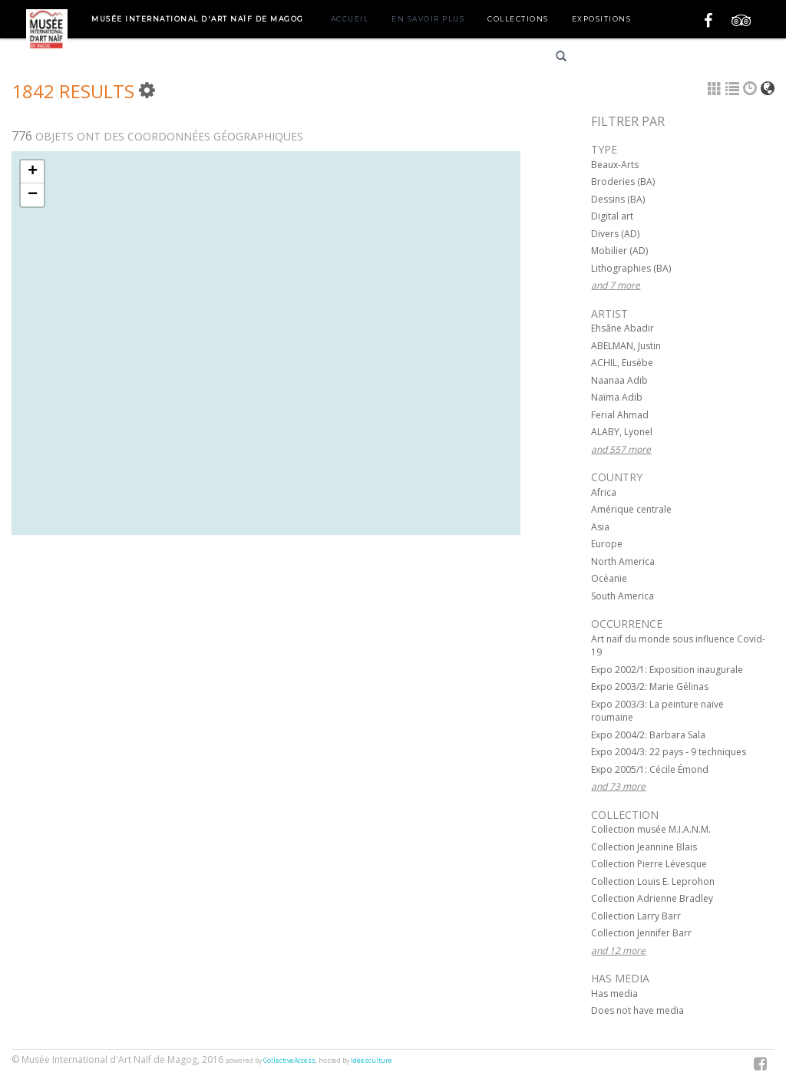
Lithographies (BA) (631, 268)
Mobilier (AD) (619, 250)
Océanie (609, 578)
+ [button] (33, 171)
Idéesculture (371, 1060)
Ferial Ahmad (620, 414)
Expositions (602, 19)
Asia (600, 526)
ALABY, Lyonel (621, 431)
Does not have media (637, 1010)
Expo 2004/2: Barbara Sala (648, 734)
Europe (607, 543)
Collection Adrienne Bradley (652, 898)
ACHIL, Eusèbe (622, 362)
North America (623, 561)
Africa (603, 492)
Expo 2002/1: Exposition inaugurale (667, 669)
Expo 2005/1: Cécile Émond (649, 769)
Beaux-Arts (615, 164)
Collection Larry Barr (636, 916)
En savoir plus (427, 19)
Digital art (612, 216)
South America (622, 595)
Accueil (350, 19)
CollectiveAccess (289, 1060)
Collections (518, 19)
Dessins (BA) (618, 199)
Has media (614, 993)
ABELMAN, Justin (626, 345)
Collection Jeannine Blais (644, 846)
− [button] (33, 194)
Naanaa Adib (619, 380)
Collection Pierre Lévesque (649, 863)
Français (611, 58)
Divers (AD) (615, 233)
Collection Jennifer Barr (641, 932)
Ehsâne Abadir (622, 328)
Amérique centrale (631, 509)
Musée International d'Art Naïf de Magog (197, 19)
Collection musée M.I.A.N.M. (651, 829)
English (666, 58)
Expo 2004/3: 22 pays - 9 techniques (668, 751)
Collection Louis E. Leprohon (653, 881)
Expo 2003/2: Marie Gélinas (649, 686)
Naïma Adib (616, 397)
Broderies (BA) (623, 181)
